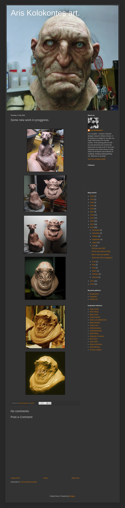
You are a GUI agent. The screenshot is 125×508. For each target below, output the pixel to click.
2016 (92, 215)
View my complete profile (96, 159)
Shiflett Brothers (95, 328)
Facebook (93, 297)
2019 (92, 206)
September (96, 239)
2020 (92, 202)
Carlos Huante (95, 317)
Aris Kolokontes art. (45, 12)
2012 (92, 227)
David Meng (94, 333)
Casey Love (94, 325)
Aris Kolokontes (96, 130)
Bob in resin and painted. (100, 255)
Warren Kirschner (96, 344)
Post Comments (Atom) (28, 482)
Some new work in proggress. (102, 258)
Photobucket (94, 294)
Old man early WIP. (98, 248)
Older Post (75, 478)
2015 (92, 218)
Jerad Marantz (95, 347)
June (94, 262)
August (95, 242)
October (95, 236)
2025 (92, 196)
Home (45, 478)
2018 (92, 209)
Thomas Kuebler (95, 350)
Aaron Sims (94, 342)
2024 (92, 199)
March (94, 271)
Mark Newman (95, 323)
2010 (92, 284)
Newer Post (15, 478)
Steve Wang (94, 312)
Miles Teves (94, 314)
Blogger (72, 496)
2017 (92, 212)
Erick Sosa (93, 339)
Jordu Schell (94, 309)
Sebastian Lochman (97, 336)
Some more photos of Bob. (101, 251)
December (96, 230)
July (93, 246)
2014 (92, 221)
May (94, 265)
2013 (92, 224)
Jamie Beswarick (96, 331)
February (95, 274)
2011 (92, 281)
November (96, 233)
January (95, 277)
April (94, 268)
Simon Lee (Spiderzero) (98, 320)
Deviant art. (94, 299)
